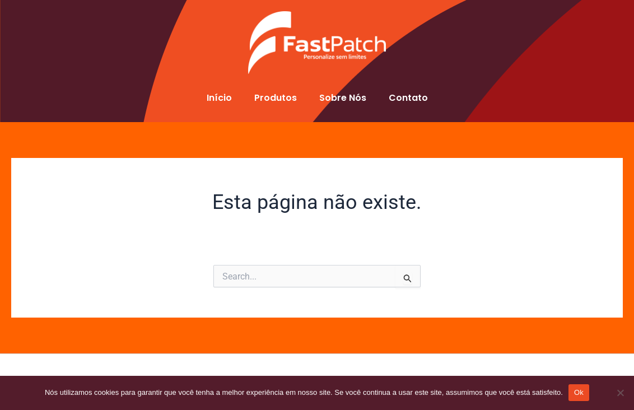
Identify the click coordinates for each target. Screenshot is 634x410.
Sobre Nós (342, 97)
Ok (579, 392)
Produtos (275, 97)
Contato (408, 97)
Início (219, 97)
